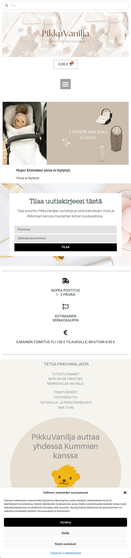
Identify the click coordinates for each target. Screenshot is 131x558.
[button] (125, 493)
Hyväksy (65, 522)
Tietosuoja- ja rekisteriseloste (65, 553)
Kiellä (65, 533)
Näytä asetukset (65, 544)
